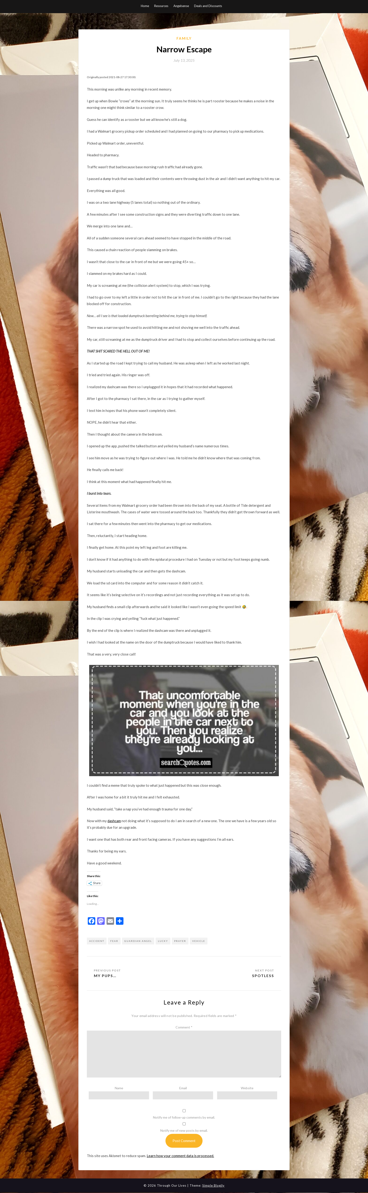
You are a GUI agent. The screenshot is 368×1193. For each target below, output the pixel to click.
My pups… (105, 975)
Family (184, 38)
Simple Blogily (213, 1186)
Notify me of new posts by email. (184, 1131)
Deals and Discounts (208, 6)
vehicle (198, 941)
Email (183, 1088)
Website (247, 1088)
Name (119, 1088)
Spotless (263, 975)
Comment (184, 1027)
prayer (180, 941)
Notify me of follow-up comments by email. (184, 1118)
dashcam (114, 821)
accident (96, 941)
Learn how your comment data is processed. (180, 1156)
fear (114, 941)
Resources (161, 6)
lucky (163, 941)
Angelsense (181, 6)
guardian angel (138, 941)
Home (145, 6)
